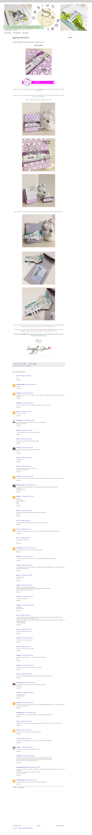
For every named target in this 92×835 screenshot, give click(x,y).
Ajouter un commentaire (18, 787)
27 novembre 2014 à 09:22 (27, 403)
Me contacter (25, 32)
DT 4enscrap (27, 365)
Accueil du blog (7, 32)
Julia (17, 375)
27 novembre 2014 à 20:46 (29, 682)
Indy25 (18, 457)
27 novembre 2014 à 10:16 (26, 457)
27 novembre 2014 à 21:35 (27, 702)
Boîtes (18, 365)
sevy (17, 629)
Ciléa (17, 646)
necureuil (18, 665)
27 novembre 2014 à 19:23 (27, 638)
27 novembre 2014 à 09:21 (27, 393)
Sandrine (18, 447)
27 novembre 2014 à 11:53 (29, 547)
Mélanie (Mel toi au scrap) (22, 767)
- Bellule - (18, 747)
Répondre (18, 379)
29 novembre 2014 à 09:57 (27, 747)
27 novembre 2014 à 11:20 (24, 537)
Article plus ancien (60, 825)
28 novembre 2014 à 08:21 (25, 730)
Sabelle (18, 585)
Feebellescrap (19, 682)
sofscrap (18, 596)
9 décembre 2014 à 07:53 (34, 767)
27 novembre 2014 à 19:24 (25, 646)
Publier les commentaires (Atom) (26, 828)
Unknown (18, 393)
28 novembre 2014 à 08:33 (25, 738)
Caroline (18, 638)
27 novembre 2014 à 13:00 (26, 575)
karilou (18, 575)
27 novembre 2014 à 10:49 (25, 510)
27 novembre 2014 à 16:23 (28, 605)
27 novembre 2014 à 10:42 (30, 485)
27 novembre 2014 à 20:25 (27, 655)
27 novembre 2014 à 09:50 (26, 430)
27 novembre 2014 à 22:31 (30, 712)
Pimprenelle (19, 420)
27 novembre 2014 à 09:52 (26, 439)
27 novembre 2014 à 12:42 (27, 556)
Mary (24, 334)
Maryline (18, 556)
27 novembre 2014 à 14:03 (26, 585)
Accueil (38, 825)
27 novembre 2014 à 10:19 (25, 466)
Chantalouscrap (20, 712)
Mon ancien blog (16, 32)
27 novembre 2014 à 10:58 (25, 529)
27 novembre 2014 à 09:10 (25, 375)
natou (17, 730)
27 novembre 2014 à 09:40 (28, 420)
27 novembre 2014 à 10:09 (27, 447)
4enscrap (41, 89)
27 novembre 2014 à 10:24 (27, 476)
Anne (17, 529)
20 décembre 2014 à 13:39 (30, 780)
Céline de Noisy (20, 485)
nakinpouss (19, 755)
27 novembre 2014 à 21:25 (27, 692)
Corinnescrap (19, 547)
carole (17, 439)
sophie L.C (18, 605)
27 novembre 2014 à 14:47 (27, 596)
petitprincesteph (20, 384)
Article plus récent (17, 825)
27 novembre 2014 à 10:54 (25, 520)
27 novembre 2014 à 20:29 (27, 665)
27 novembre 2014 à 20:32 (26, 674)
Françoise (18, 403)
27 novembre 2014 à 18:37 (24, 615)
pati (17, 537)
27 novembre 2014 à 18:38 (25, 629)
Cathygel (18, 655)
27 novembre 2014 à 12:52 (26, 565)
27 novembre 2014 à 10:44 (27, 496)
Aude (17, 466)
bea (17, 615)
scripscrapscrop (20, 780)
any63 (17, 411)
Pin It (13, 38)
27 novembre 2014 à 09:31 (25, 411)
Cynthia (18, 430)
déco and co (22, 365)
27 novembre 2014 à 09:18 (30, 384)
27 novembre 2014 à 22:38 (25, 721)
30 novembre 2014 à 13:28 (28, 755)
